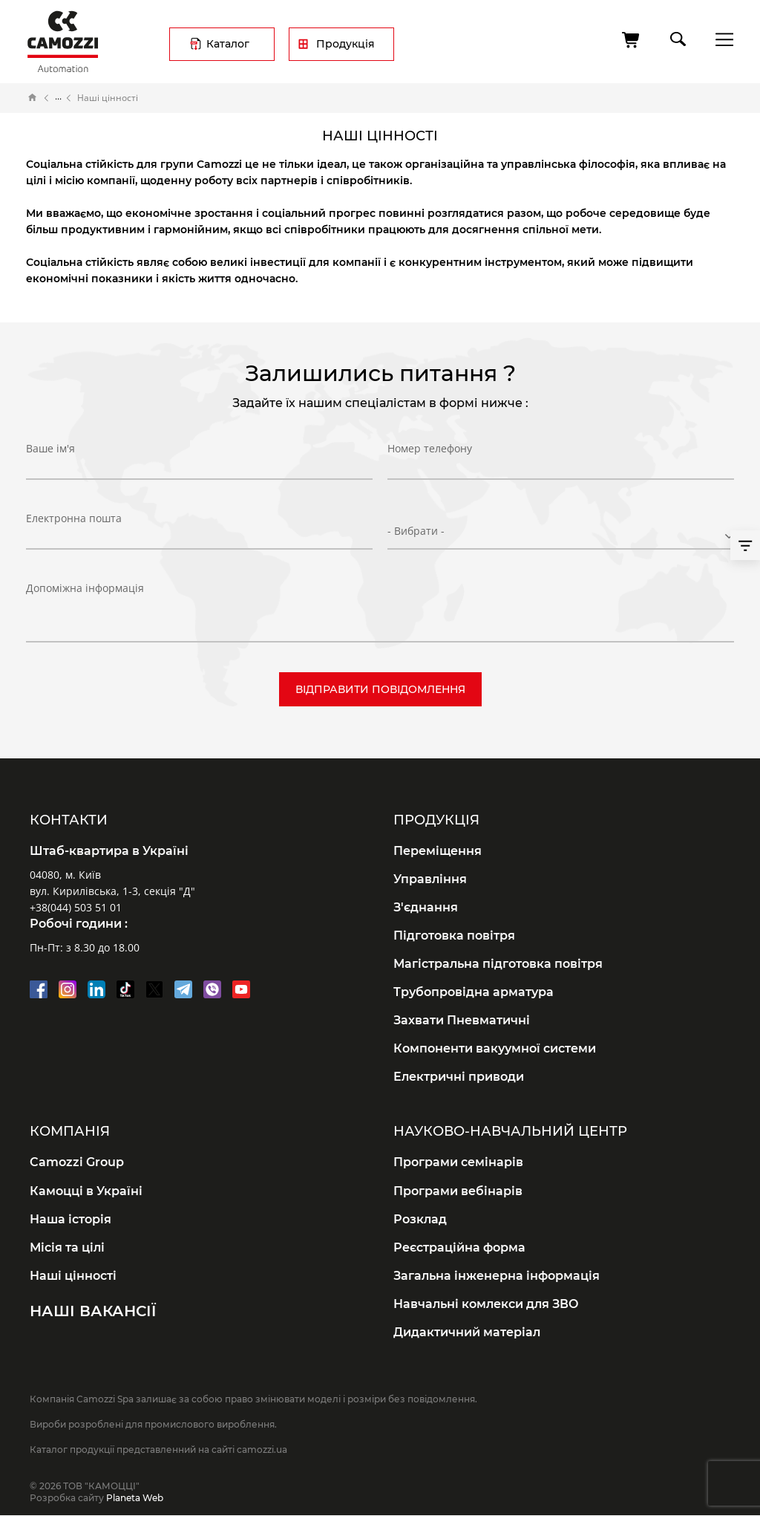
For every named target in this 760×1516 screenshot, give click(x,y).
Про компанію (58, 98)
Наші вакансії (93, 1311)
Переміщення (437, 851)
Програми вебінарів (457, 1191)
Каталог (227, 44)
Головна (32, 98)
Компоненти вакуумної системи (494, 1048)
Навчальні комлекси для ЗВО (486, 1304)
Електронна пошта (74, 530)
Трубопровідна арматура (473, 992)
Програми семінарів (458, 1162)
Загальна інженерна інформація (496, 1276)
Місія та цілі (67, 1247)
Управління (430, 879)
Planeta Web (134, 1497)
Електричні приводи (458, 1077)
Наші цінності (73, 1276)
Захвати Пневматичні (461, 1020)
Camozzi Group (77, 1162)
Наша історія (70, 1219)
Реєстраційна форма (459, 1247)
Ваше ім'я (50, 461)
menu (720, 39)
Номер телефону (429, 461)
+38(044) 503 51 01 (76, 907)
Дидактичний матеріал (466, 1332)
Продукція (345, 44)
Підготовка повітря (454, 935)
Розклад (420, 1219)
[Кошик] (631, 40)
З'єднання (425, 907)
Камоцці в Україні (86, 1191)
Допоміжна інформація (85, 588)
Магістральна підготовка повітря (498, 964)
